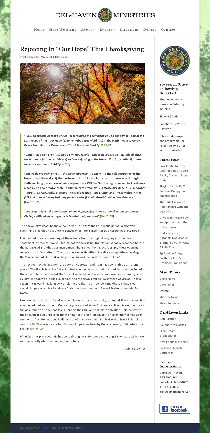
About (86, 30)
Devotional (62, 57)
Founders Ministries (172, 325)
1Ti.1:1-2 (104, 145)
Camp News (167, 278)
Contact (168, 30)
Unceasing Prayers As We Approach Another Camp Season (174, 222)
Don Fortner (167, 318)
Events (106, 30)
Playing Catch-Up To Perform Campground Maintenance (173, 191)
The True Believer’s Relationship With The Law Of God (174, 206)
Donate (150, 30)
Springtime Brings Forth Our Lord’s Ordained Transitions (173, 258)
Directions (129, 30)
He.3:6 (64, 164)
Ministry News (168, 297)
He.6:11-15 (47, 300)
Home (39, 30)
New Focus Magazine (173, 342)
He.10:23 (107, 216)
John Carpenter (31, 57)
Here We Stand (63, 30)
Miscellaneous (169, 303)
